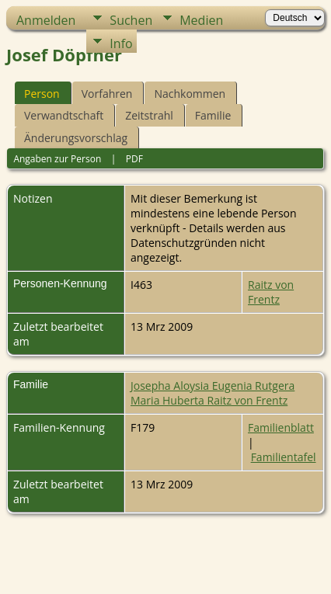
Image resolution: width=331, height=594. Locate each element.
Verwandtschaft (63, 115)
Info (121, 43)
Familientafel (283, 457)
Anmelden (45, 20)
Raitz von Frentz (271, 292)
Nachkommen (189, 93)
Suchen (131, 20)
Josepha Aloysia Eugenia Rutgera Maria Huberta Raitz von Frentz (212, 393)
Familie (213, 115)
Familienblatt (281, 427)
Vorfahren (107, 93)
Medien (201, 20)
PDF (134, 158)
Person (42, 93)
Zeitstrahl (149, 115)
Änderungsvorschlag (75, 137)
